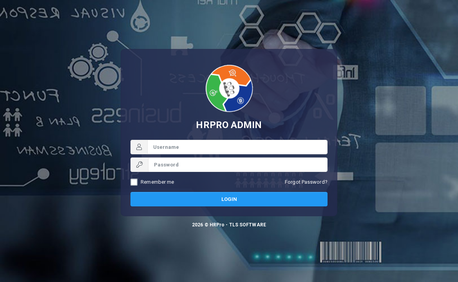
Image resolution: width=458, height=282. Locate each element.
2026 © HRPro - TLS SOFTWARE (229, 225)
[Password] (237, 164)
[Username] (237, 147)
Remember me (157, 182)
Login (229, 199)
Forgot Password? (306, 182)
